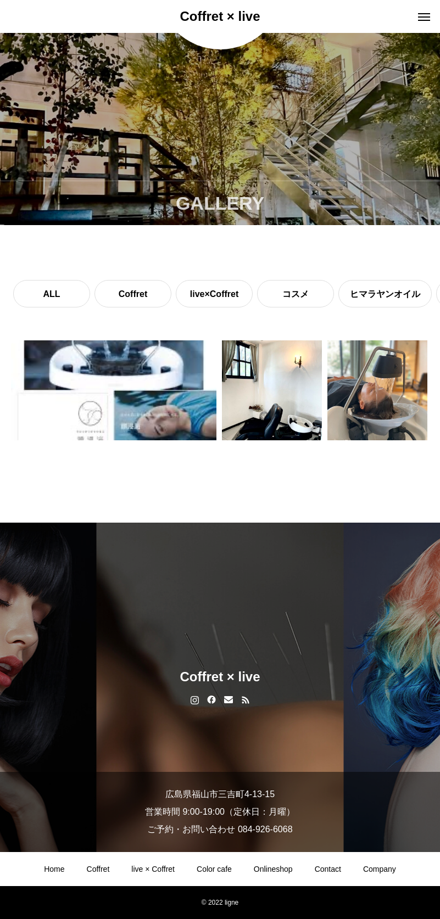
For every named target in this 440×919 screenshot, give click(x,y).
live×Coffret (214, 294)
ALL (51, 294)
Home (54, 869)
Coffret (133, 294)
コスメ (295, 294)
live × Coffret (153, 869)
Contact (328, 869)
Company (379, 869)
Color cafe (214, 869)
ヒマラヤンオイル (385, 294)
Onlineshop (273, 869)
